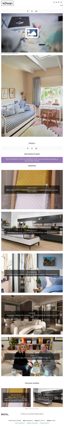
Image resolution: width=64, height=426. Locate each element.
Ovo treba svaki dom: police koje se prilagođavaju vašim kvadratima (32, 232)
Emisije (32, 355)
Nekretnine (32, 313)
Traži (61, 5)
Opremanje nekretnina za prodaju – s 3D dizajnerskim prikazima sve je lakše (32, 316)
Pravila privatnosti (20, 423)
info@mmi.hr (29, 420)
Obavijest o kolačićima (32, 423)
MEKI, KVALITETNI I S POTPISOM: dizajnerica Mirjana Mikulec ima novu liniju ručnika (32, 191)
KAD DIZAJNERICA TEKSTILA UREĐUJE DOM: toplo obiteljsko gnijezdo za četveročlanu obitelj (32, 160)
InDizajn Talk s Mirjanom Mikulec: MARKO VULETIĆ (32, 358)
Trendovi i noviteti (32, 188)
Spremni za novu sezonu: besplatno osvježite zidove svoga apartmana (32, 274)
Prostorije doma (32, 272)
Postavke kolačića (44, 423)
